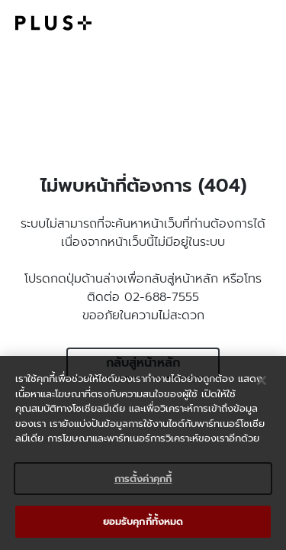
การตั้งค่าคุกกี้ (143, 478)
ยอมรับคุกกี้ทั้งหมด (143, 521)
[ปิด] (261, 380)
